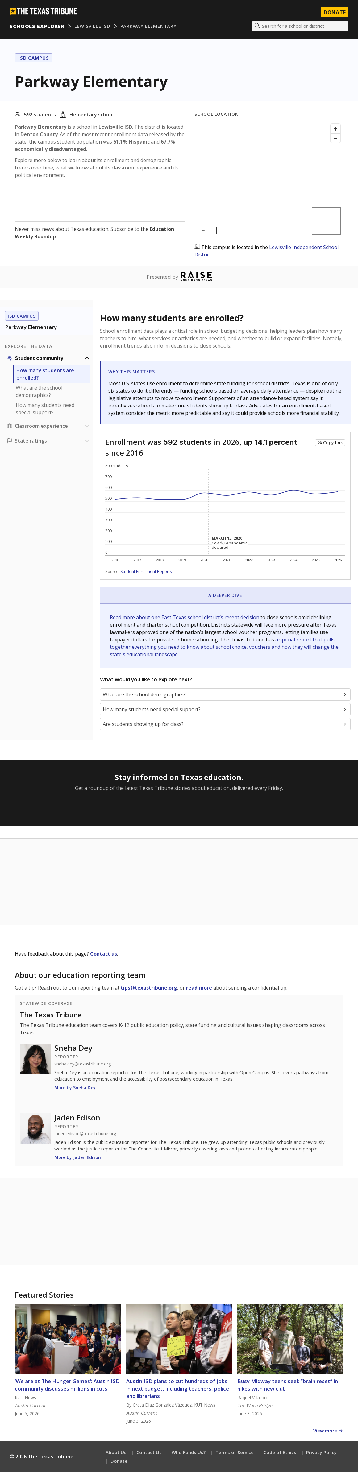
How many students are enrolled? (45, 374)
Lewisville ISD (92, 26)
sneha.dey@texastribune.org (82, 1064)
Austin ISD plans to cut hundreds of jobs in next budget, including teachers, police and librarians (177, 1388)
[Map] (268, 179)
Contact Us (149, 1452)
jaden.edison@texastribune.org (85, 1134)
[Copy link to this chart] (330, 443)
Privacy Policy (321, 1452)
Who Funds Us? (189, 1452)
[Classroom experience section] (49, 426)
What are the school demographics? (39, 392)
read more (199, 988)
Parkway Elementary (148, 26)
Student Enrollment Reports (146, 571)
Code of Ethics (280, 1452)
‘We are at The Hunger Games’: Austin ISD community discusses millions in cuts (67, 1385)
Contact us (103, 954)
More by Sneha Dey (75, 1088)
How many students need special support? (45, 409)
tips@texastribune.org (149, 988)
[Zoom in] (335, 129)
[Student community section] (49, 358)
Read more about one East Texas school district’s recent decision (185, 617)
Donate (118, 1461)
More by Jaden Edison (77, 1158)
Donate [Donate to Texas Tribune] (334, 12)
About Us (116, 1452)
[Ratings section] (49, 441)
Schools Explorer (37, 26)
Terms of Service (234, 1452)
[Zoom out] (335, 138)
